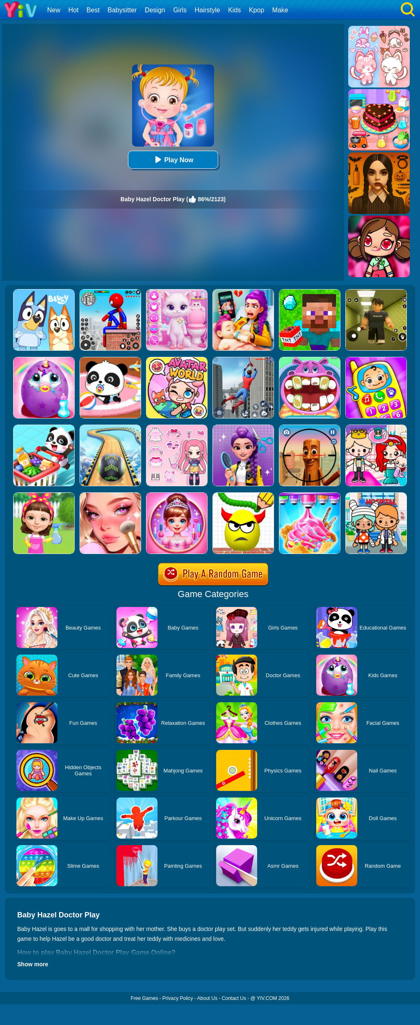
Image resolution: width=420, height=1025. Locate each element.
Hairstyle (207, 10)
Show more (32, 964)
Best (93, 10)
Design (155, 10)
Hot (73, 10)
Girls (180, 10)
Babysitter (122, 10)
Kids (234, 10)
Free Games (144, 998)
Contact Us (234, 998)
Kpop (256, 10)
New (53, 10)
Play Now (173, 159)
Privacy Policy (177, 998)
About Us (207, 998)
